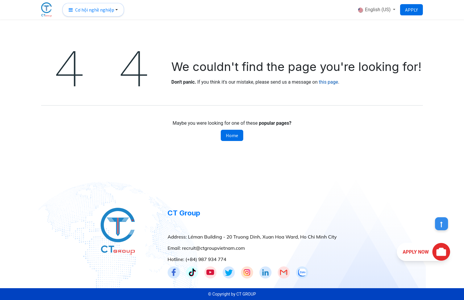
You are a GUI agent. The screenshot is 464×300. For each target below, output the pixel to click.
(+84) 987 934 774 (206, 259)
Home (232, 135)
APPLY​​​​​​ (411, 10)
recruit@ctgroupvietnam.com (213, 248)
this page (328, 82)
